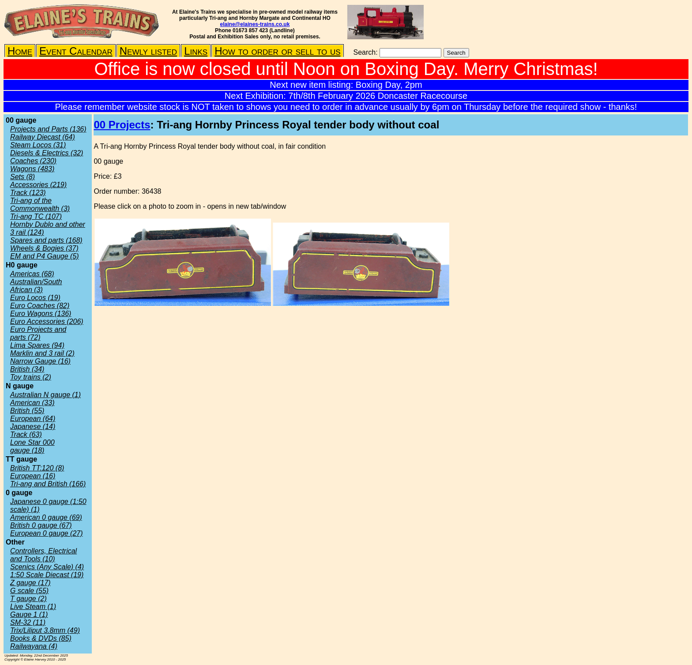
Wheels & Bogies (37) (44, 248)
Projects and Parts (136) (48, 129)
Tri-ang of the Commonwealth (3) (40, 204)
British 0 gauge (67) (41, 525)
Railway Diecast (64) (42, 137)
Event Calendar (76, 51)
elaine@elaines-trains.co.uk (255, 24)
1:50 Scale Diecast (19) (46, 575)
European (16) (32, 476)
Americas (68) (32, 274)
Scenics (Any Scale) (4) (47, 567)
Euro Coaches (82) (39, 305)
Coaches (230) (33, 161)
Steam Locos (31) (38, 145)
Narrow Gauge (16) (40, 361)
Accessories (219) (38, 184)
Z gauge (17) (30, 582)
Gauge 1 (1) (29, 614)
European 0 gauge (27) (46, 533)
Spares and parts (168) (46, 240)
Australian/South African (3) (36, 285)
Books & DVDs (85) (40, 638)
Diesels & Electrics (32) (46, 153)
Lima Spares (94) (37, 345)
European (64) (32, 418)
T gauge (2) (28, 598)
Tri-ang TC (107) (36, 216)
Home (20, 51)
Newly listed (148, 51)
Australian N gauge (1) (45, 394)
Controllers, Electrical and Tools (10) (43, 555)
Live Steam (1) (33, 606)
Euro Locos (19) (35, 297)
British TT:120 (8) (37, 468)
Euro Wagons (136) (40, 313)
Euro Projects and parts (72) (38, 333)
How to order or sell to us (277, 51)
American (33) (32, 402)
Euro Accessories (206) (46, 321)
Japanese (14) (32, 426)
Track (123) (28, 192)
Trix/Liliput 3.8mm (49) (45, 630)
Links (195, 51)
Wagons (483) (32, 169)
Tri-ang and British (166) (48, 484)
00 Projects (122, 125)
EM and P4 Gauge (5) (44, 256)
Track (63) (26, 434)
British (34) (27, 369)
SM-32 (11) (27, 622)
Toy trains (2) (30, 377)
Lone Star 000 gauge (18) (32, 446)
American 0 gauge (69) (46, 517)
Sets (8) (22, 176)
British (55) (27, 410)
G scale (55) (29, 590)
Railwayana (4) (33, 646)
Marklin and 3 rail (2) (42, 353)
